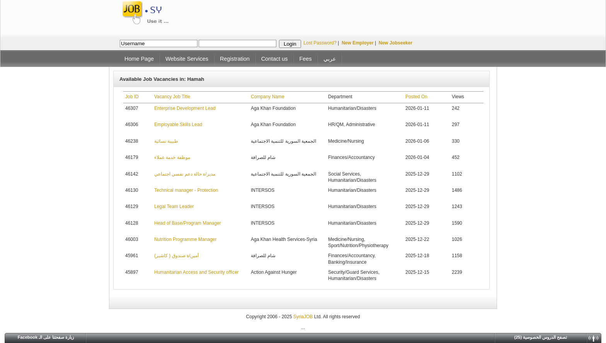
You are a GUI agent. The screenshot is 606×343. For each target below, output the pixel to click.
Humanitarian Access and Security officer (196, 272)
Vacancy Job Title (172, 96)
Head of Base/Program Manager (187, 223)
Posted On (416, 96)
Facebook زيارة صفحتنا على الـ (46, 337)
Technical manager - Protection (186, 190)
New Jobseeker (395, 43)
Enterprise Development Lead (185, 108)
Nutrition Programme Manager (185, 239)
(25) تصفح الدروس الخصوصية (540, 337)
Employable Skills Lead (178, 124)
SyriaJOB (303, 316)
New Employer (358, 43)
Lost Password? (319, 43)
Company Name (267, 96)
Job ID (132, 96)
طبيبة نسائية (166, 141)
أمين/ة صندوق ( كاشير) (176, 255)
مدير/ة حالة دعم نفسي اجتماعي (184, 174)
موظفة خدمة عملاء (172, 157)
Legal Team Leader (174, 206)
